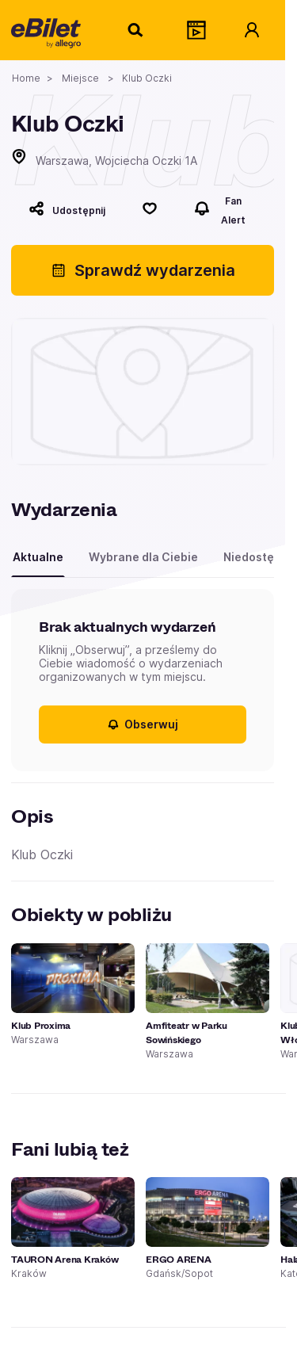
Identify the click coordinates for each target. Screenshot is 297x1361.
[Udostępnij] (67, 208)
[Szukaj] (136, 30)
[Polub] (149, 208)
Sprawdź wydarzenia (143, 270)
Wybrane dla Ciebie (143, 557)
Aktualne (38, 557)
